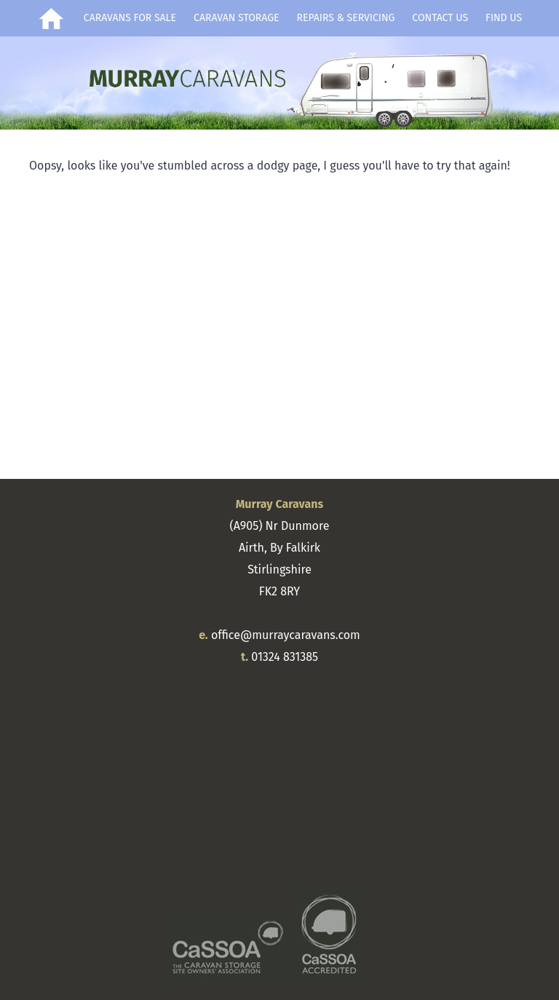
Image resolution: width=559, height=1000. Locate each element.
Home (52, 18)
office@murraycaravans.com (285, 635)
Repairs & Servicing (346, 18)
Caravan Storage (236, 18)
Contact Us (440, 18)
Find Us (503, 18)
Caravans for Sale (130, 18)
